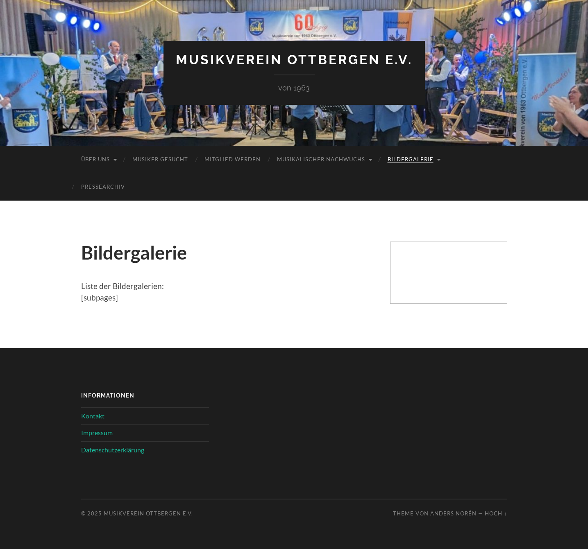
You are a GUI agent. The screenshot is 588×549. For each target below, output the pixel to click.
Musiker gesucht (160, 159)
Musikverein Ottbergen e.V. (294, 59)
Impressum (97, 432)
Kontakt (92, 416)
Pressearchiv (103, 186)
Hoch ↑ (496, 513)
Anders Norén (453, 513)
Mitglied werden (232, 159)
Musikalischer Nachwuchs (321, 159)
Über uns (95, 159)
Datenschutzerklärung (112, 450)
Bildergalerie (411, 159)
